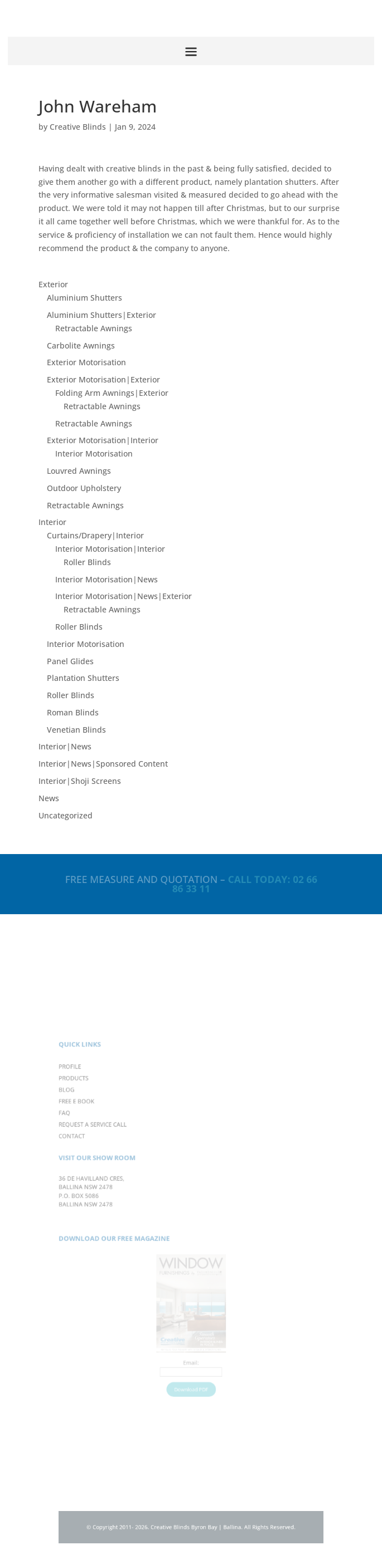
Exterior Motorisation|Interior (102, 440)
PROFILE (87, 1089)
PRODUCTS (90, 1098)
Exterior (53, 284)
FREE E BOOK (93, 1118)
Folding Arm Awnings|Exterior (111, 392)
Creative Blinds (78, 126)
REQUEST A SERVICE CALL (107, 1138)
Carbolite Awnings (81, 345)
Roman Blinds (73, 712)
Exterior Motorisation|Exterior (103, 379)
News (48, 798)
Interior (52, 522)
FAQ (83, 1128)
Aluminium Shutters (84, 297)
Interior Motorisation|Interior (110, 548)
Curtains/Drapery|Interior (95, 535)
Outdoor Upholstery (84, 488)
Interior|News (64, 746)
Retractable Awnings (93, 328)
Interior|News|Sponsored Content (103, 763)
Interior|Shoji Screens (79, 781)
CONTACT (89, 1148)
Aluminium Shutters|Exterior (101, 315)
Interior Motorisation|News (106, 579)
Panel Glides (70, 661)
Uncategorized (65, 815)
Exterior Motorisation (86, 362)
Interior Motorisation (94, 453)
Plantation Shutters (83, 678)
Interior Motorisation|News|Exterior (123, 596)
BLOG (84, 1108)
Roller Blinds (87, 562)
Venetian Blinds (76, 729)
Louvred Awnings (79, 470)
